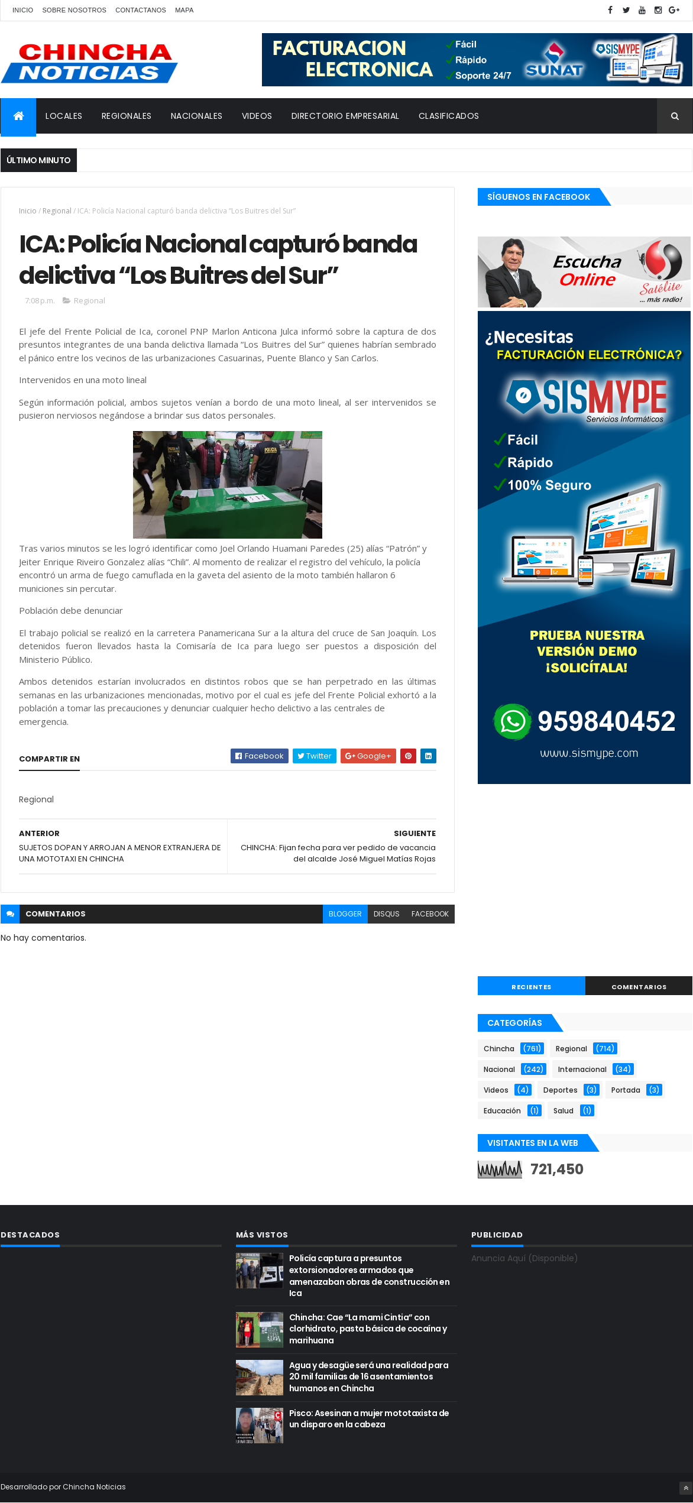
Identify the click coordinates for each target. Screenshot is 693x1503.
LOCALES (64, 116)
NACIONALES (197, 116)
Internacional (582, 1069)
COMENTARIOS (639, 987)
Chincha (499, 1049)
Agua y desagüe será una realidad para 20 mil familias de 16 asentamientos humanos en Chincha (368, 1376)
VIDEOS (257, 116)
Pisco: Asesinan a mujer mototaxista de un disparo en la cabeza (369, 1419)
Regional (57, 211)
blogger (345, 914)
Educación (502, 1111)
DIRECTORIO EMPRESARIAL (346, 116)
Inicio (22, 10)
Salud (563, 1111)
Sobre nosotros (74, 10)
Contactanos (140, 10)
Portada (625, 1090)
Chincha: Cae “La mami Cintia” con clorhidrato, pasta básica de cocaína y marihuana (368, 1328)
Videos (496, 1090)
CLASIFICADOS (449, 116)
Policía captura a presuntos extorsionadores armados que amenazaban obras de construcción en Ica (369, 1275)
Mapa (184, 10)
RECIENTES (531, 987)
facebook (430, 914)
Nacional (499, 1069)
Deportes (560, 1090)
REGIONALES (127, 116)
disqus (387, 914)
